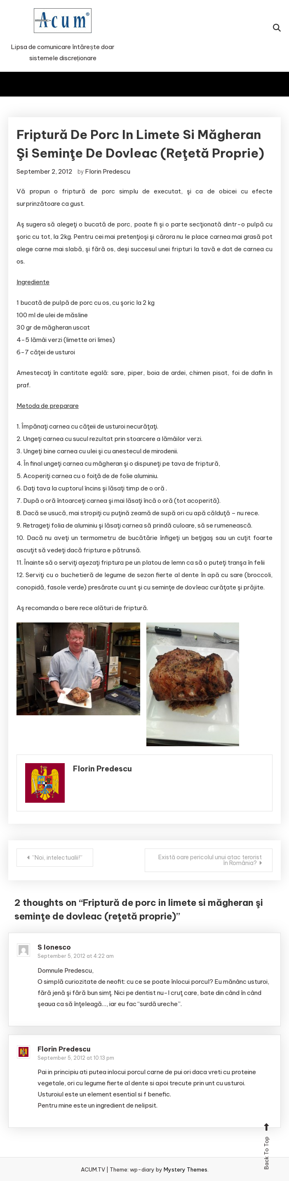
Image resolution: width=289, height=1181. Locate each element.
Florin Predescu (107, 171)
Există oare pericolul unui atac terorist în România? (210, 860)
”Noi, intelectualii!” (57, 857)
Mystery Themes (185, 1169)
